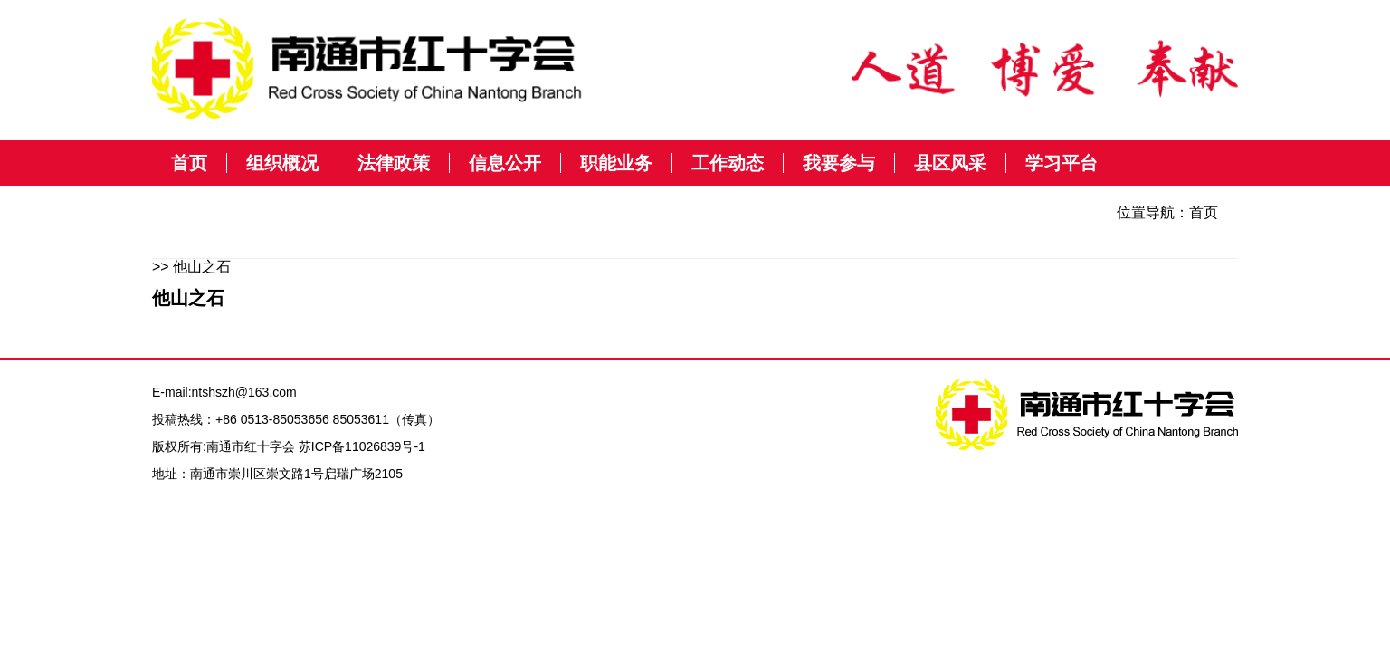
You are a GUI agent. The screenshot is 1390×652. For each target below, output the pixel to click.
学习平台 (1061, 163)
